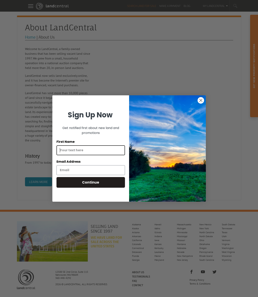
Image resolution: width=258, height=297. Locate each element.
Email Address (68, 161)
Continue (90, 182)
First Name (65, 141)
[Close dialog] (200, 100)
